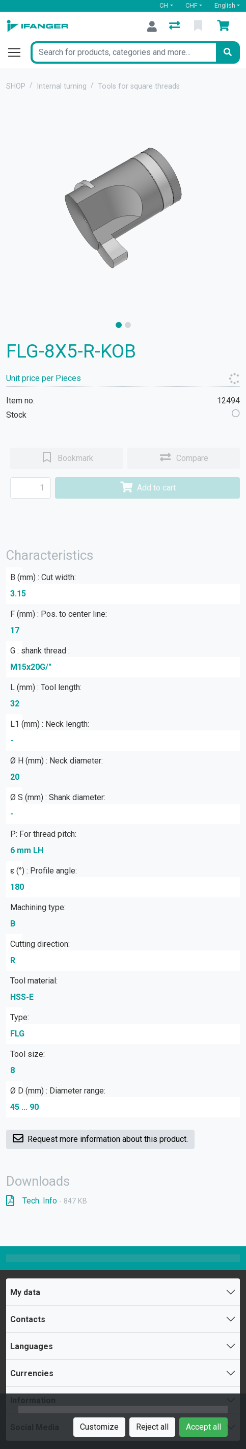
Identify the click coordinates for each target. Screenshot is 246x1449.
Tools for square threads (139, 86)
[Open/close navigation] (18, 52)
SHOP (15, 86)
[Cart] (225, 26)
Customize (99, 1427)
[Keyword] (123, 52)
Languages (31, 1346)
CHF (191, 5)
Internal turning (62, 86)
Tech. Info (46, 1201)
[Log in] (152, 26)
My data (25, 1292)
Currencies (31, 1373)
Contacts (27, 1319)
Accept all (203, 1427)
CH (163, 5)
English (224, 5)
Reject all (152, 1427)
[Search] (228, 52)
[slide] (119, 325)
